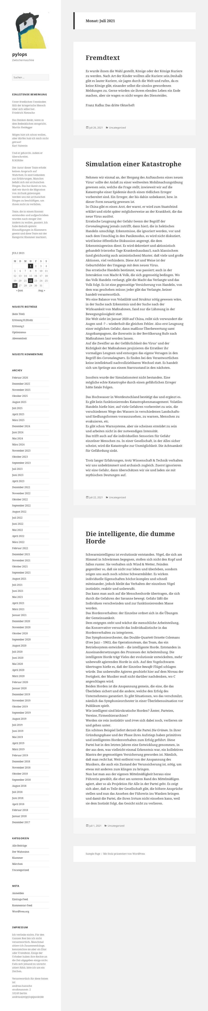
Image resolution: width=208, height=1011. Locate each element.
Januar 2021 (19, 615)
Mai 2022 (17, 530)
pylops (19, 54)
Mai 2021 (17, 597)
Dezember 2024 (21, 426)
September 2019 (21, 712)
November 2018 (21, 767)
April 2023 (18, 481)
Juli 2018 (17, 792)
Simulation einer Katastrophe (133, 164)
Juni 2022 (17, 524)
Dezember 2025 (21, 383)
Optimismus (19, 332)
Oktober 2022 (20, 499)
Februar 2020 (20, 682)
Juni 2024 (17, 432)
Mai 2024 (17, 438)
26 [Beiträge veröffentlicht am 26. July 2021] (15, 285)
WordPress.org (20, 911)
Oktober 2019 (20, 706)
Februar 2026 (20, 377)
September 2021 (21, 572)
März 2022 (18, 542)
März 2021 (18, 609)
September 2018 (21, 779)
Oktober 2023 (20, 456)
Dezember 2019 (21, 694)
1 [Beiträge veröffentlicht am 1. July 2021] (30, 266)
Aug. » (41, 290)
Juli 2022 (17, 517)
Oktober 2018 (20, 773)
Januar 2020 (19, 688)
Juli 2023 (17, 469)
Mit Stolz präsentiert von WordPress (124, 853)
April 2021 (18, 603)
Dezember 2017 (21, 822)
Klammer (17, 858)
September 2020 (21, 639)
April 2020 (18, 670)
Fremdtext (103, 57)
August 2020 (19, 645)
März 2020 (18, 676)
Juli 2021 (17, 585)
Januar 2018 (19, 816)
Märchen (17, 864)
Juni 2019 (17, 731)
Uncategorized (20, 870)
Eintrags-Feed (20, 899)
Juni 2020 (17, 657)
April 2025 (18, 414)
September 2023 (21, 463)
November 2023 (21, 450)
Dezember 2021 (21, 554)
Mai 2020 (17, 664)
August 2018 (19, 786)
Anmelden (18, 893)
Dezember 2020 (21, 621)
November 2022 (21, 493)
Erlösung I (18, 326)
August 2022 (19, 511)
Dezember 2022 (21, 487)
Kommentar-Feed (22, 905)
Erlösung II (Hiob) (22, 320)
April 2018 (18, 804)
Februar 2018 (20, 810)
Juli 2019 (17, 725)
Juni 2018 (17, 798)
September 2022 (21, 505)
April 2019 (18, 743)
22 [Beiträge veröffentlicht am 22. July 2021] (30, 280)
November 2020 (21, 627)
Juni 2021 (17, 591)
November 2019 (21, 700)
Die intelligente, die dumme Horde (130, 537)
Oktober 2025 (20, 396)
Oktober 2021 (20, 566)
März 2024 (18, 444)
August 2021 (19, 578)
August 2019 (19, 718)
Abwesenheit (19, 338)
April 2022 (18, 536)
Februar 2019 (20, 755)
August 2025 (19, 402)
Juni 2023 (17, 475)
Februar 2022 (20, 548)
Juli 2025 (17, 408)
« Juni (19, 290)
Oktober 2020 (20, 633)
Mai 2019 (17, 737)
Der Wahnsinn (20, 851)
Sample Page (93, 853)
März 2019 (18, 749)
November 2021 (21, 560)
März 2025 (18, 420)
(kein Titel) (18, 314)
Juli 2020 (17, 651)
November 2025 (21, 390)
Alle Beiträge (19, 845)
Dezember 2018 (21, 761)
